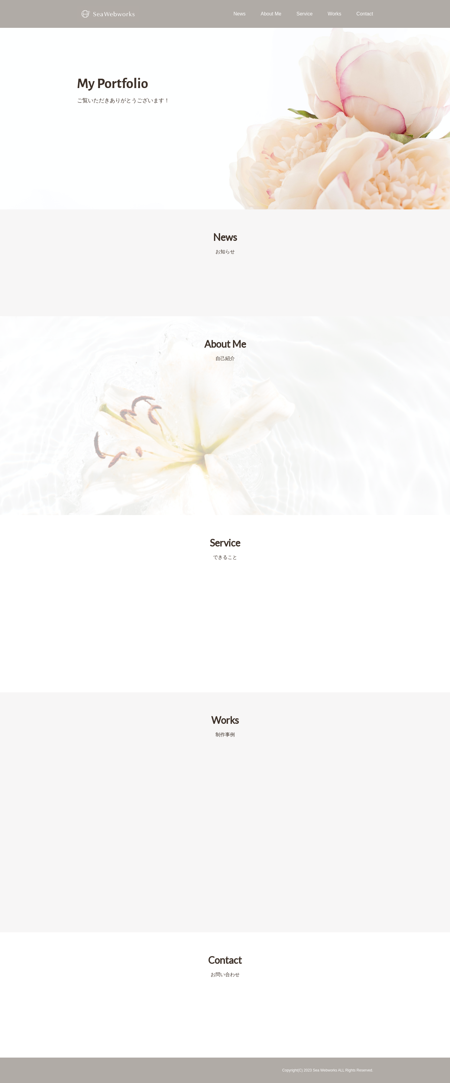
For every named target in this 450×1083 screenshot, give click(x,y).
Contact (364, 13)
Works (334, 13)
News (239, 13)
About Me (271, 13)
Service (304, 13)
